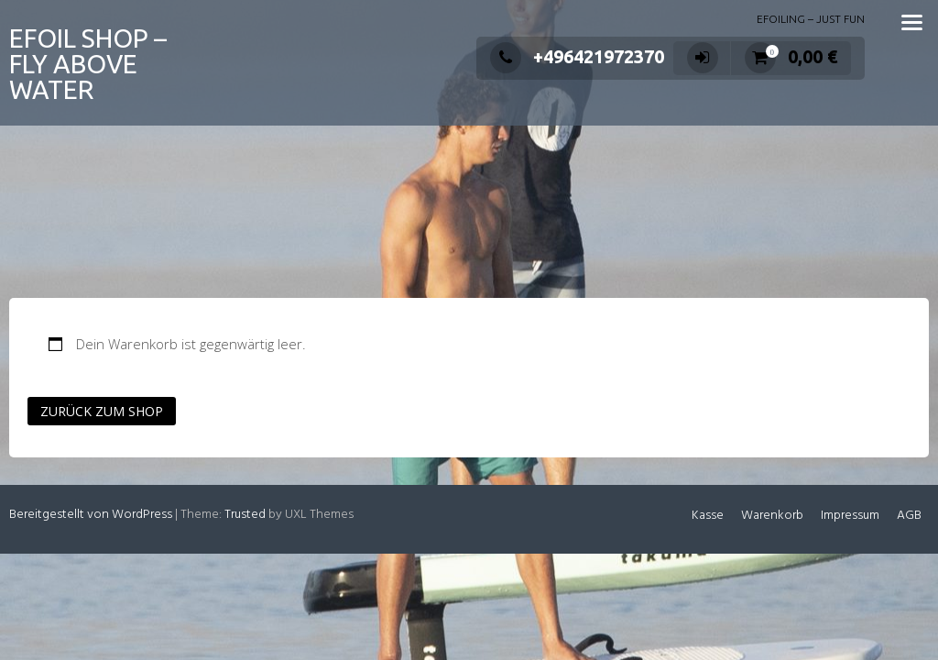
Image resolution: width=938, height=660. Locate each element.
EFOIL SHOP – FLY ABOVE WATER (88, 64)
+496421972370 (577, 56)
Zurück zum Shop (101, 411)
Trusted (245, 514)
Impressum (850, 515)
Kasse (708, 515)
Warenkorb (772, 515)
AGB (909, 515)
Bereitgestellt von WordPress (90, 514)
